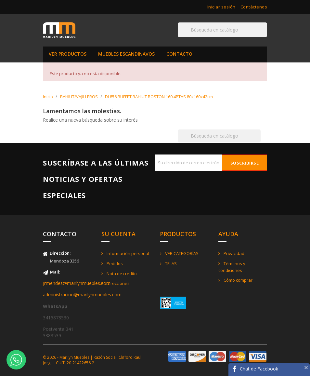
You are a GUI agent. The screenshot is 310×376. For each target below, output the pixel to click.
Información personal (127, 253)
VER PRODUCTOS (67, 54)
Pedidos (114, 263)
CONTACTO (179, 54)
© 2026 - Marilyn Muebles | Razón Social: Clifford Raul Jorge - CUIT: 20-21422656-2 (92, 360)
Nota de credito (121, 273)
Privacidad (233, 253)
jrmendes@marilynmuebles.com (76, 283)
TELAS (170, 263)
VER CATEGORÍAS (181, 253)
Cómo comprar (237, 280)
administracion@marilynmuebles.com (82, 294)
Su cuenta (118, 234)
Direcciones (118, 283)
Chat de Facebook (259, 369)
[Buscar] (222, 29)
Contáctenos (253, 7)
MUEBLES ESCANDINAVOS (126, 54)
